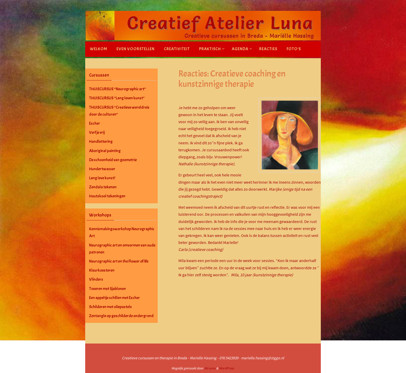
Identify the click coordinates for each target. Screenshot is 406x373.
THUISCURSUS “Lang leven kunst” (116, 98)
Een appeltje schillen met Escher (114, 297)
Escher (94, 123)
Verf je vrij (97, 132)
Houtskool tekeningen (107, 196)
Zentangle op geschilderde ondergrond (121, 315)
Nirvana (209, 368)
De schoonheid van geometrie (113, 159)
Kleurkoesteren (101, 270)
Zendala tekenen (103, 187)
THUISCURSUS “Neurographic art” (117, 89)
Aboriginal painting (105, 150)
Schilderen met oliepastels (110, 306)
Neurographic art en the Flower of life (118, 261)
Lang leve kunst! (102, 178)
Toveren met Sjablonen (107, 288)
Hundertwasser (102, 168)
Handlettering (101, 141)
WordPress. (227, 368)
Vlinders (96, 279)
